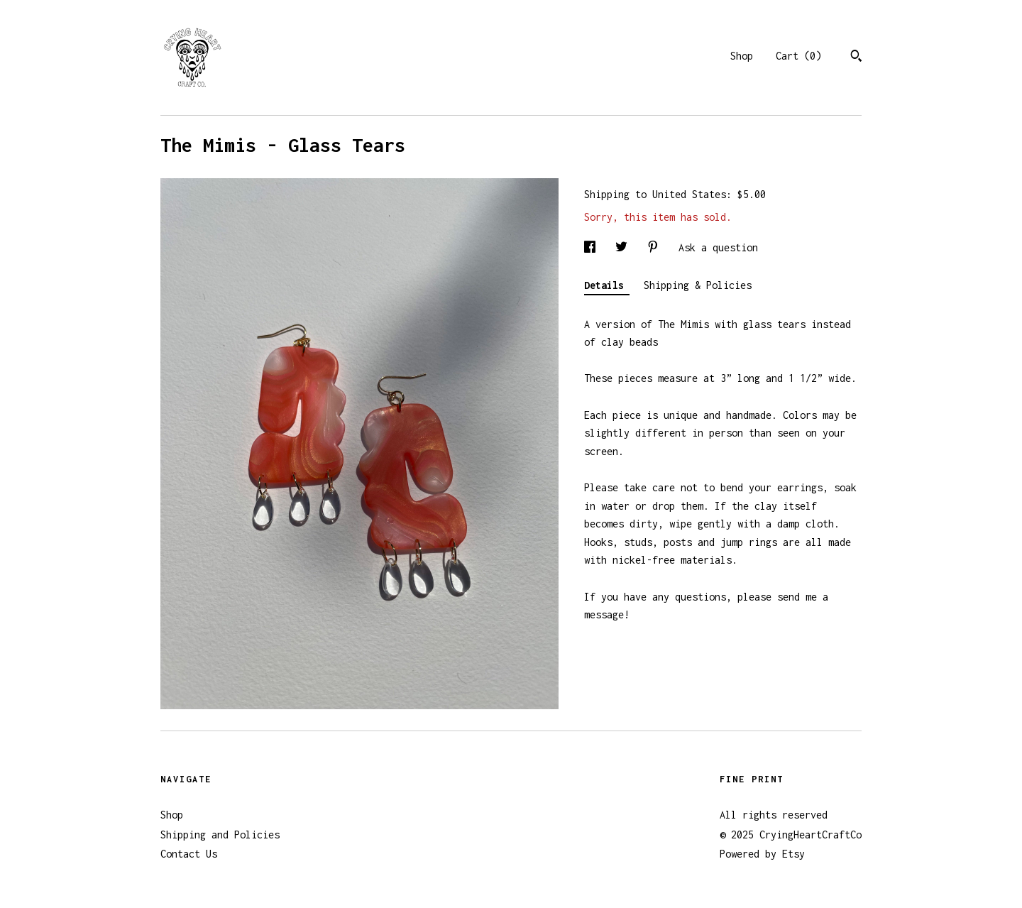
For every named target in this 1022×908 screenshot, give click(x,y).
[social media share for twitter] (624, 247)
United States (689, 194)
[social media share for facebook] (592, 247)
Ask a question (718, 247)
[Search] (856, 57)
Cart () (798, 56)
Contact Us (188, 854)
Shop (741, 56)
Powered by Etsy (762, 854)
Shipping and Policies (220, 834)
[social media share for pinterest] (655, 247)
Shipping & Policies (698, 285)
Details (607, 285)
